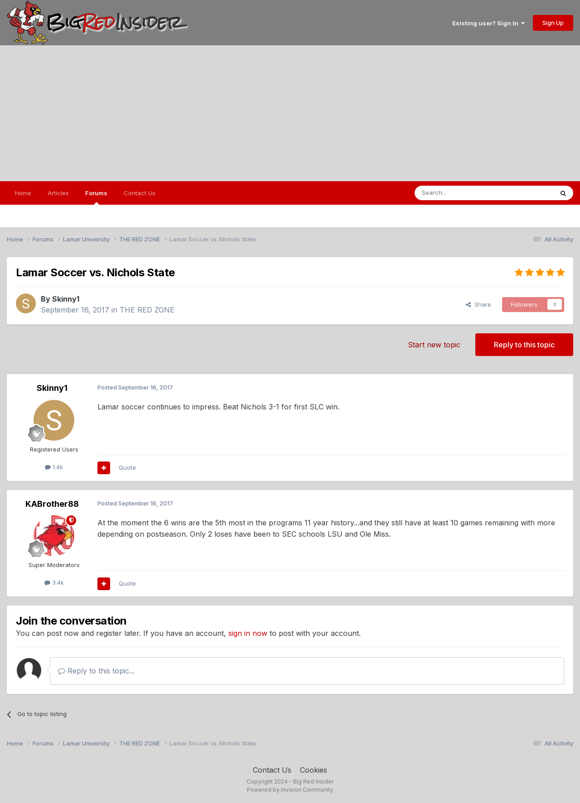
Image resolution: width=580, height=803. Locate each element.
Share (478, 304)
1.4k (54, 467)
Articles (58, 193)
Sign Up (553, 22)
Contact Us (139, 193)
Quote (127, 467)
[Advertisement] (290, 113)
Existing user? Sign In (488, 23)
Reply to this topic (524, 344)
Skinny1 (65, 298)
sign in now (247, 633)
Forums (96, 197)
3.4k (54, 582)
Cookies (313, 769)
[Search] (461, 193)
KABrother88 (52, 504)
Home (23, 193)
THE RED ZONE (147, 309)
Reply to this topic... (96, 670)
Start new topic (434, 344)
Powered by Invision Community (290, 789)
